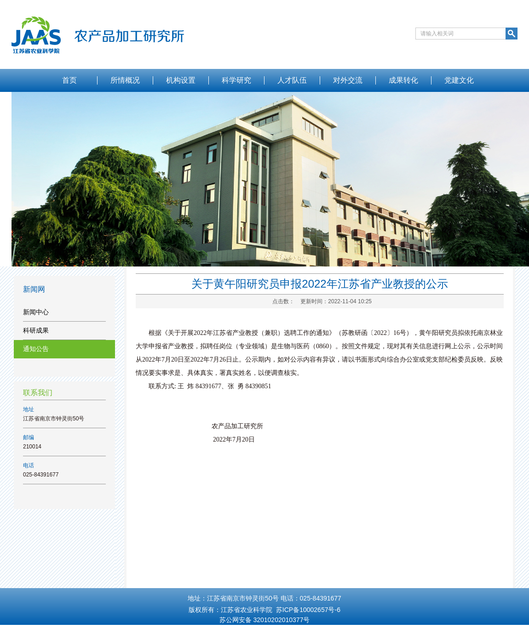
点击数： (283, 301)
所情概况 (125, 80)
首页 (69, 80)
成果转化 (403, 80)
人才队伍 (292, 80)
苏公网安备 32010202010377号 (264, 619)
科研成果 (36, 330)
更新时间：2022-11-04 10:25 (336, 301)
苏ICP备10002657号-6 (308, 609)
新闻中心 (36, 312)
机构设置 (181, 80)
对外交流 (347, 80)
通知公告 (36, 348)
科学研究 (236, 80)
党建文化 (459, 80)
